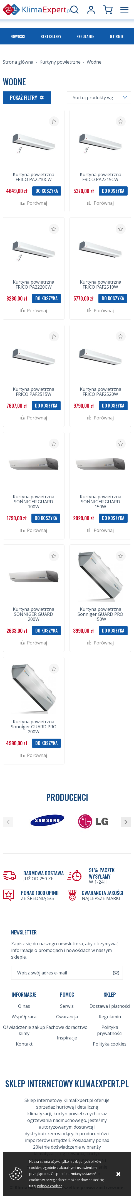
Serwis (67, 1006)
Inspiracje (67, 1038)
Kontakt (24, 1044)
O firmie (116, 36)
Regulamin (85, 36)
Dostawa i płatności (110, 1006)
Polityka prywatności (109, 1030)
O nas (24, 1006)
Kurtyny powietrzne (60, 62)
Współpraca (24, 1017)
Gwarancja (67, 1017)
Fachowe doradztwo (67, 1027)
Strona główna (18, 62)
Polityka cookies (109, 1044)
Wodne (94, 62)
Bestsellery (51, 36)
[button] (8, 822)
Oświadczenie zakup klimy (24, 1030)
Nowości (18, 36)
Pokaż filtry (23, 97)
